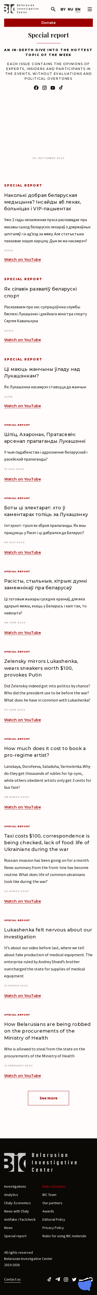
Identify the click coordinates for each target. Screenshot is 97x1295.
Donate (48, 22)
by (63, 9)
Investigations (15, 1186)
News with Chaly (16, 1211)
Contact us (12, 1279)
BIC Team (49, 1194)
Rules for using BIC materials (64, 1236)
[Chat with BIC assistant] (84, 1283)
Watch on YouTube (22, 259)
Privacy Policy (53, 1227)
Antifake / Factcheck (20, 1219)
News (8, 1227)
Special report (15, 1236)
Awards (48, 1211)
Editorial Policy (53, 1219)
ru (70, 9)
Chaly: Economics (17, 1203)
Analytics (11, 1194)
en (77, 9)
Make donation (53, 1186)
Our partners (52, 1203)
